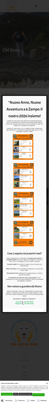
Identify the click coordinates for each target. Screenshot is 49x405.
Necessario (9, 400)
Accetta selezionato (7, 394)
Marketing (43, 400)
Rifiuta (15, 394)
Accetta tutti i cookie (38, 394)
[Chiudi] (47, 383)
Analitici (32, 400)
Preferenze (21, 400)
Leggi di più (38, 390)
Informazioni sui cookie (25, 394)
